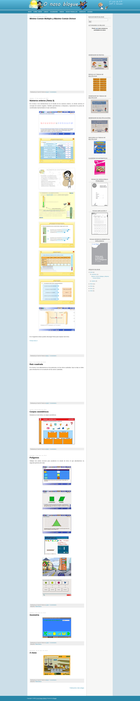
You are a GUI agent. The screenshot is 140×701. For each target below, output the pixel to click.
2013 (91, 286)
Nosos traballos (71, 11)
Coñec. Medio (37, 11)
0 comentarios (53, 92)
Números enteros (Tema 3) (42, 100)
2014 (91, 284)
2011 (91, 288)
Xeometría (34, 615)
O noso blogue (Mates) (41, 698)
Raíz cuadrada (36, 364)
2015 (91, 272)
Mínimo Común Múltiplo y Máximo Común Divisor (53, 19)
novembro (94, 274)
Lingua (46, 11)
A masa (33, 653)
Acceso (89, 11)
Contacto (82, 11)
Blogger (55, 698)
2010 (91, 290)
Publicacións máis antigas (77, 688)
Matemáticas (38, 606)
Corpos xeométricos (39, 412)
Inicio (30, 11)
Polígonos (34, 458)
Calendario (54, 11)
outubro (93, 281)
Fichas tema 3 (34, 340)
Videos (62, 11)
